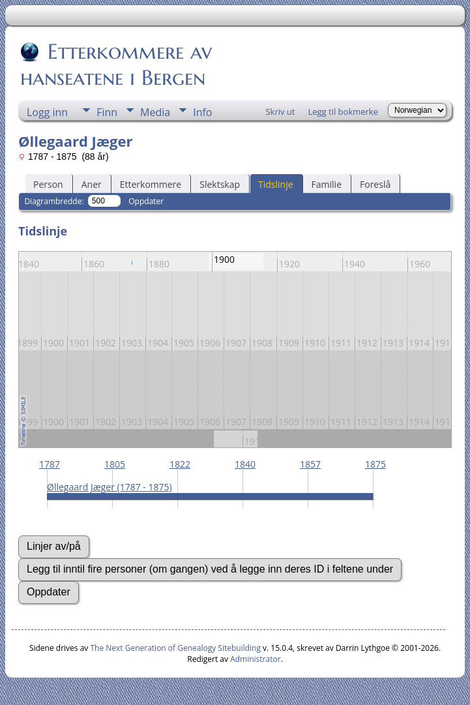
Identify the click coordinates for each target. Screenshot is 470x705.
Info (202, 112)
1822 (179, 464)
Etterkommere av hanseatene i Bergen (116, 64)
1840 (245, 464)
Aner (91, 184)
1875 (375, 464)
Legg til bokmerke (343, 111)
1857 (310, 464)
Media (155, 112)
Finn (106, 112)
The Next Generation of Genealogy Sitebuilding (175, 647)
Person (48, 184)
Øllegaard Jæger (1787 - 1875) (109, 487)
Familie (327, 184)
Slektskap (219, 184)
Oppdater (146, 201)
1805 (114, 464)
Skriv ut (280, 111)
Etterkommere (151, 184)
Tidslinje (275, 184)
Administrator (255, 659)
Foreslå (375, 184)
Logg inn (47, 112)
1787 (49, 464)
